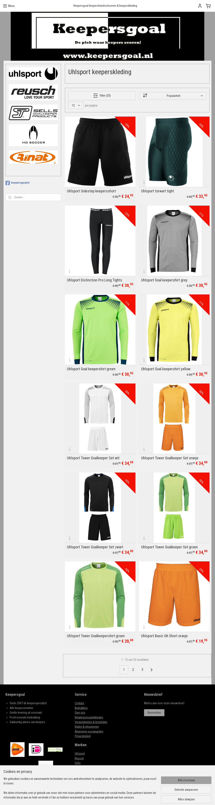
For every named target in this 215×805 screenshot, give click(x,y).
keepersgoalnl (17, 182)
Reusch (79, 758)
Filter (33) (102, 95)
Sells (78, 763)
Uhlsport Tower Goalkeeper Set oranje (169, 458)
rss (120, 797)
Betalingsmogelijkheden (89, 717)
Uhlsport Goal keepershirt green (91, 369)
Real (77, 772)
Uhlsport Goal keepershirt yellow (165, 369)
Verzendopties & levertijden (91, 722)
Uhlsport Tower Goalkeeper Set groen (169, 547)
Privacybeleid (82, 736)
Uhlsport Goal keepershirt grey (164, 280)
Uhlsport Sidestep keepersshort (91, 191)
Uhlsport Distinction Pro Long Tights (94, 280)
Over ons (80, 712)
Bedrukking (81, 708)
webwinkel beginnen (134, 797)
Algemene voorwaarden (89, 731)
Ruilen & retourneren (87, 726)
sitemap (113, 797)
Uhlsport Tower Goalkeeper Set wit (93, 458)
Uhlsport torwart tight (157, 191)
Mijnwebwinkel (164, 797)
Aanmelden (154, 712)
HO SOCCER (82, 767)
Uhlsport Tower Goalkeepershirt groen (96, 636)
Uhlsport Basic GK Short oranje (164, 636)
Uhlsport (80, 753)
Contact (79, 703)
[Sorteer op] (172, 95)
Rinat (78, 777)
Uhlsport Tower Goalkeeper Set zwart (95, 547)
